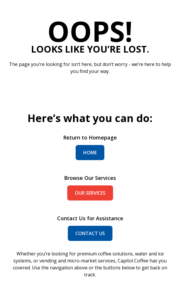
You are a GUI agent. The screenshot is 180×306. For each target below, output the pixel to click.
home (90, 152)
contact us (90, 233)
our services (90, 193)
